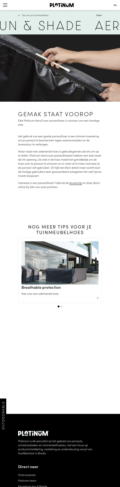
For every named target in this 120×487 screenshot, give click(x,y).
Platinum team (27, 480)
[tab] (58, 306)
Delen (99, 15)
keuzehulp (75, 183)
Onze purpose (27, 475)
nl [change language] (115, 5)
